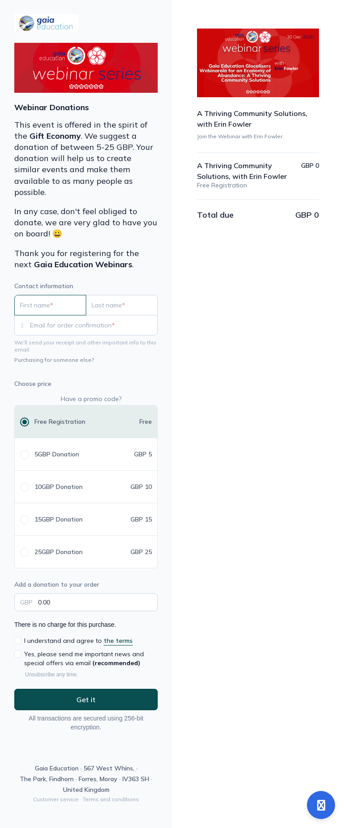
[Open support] (321, 805)
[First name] (50, 305)
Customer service (56, 799)
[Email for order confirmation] (94, 325)
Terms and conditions (111, 799)
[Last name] (121, 305)
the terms (118, 641)
